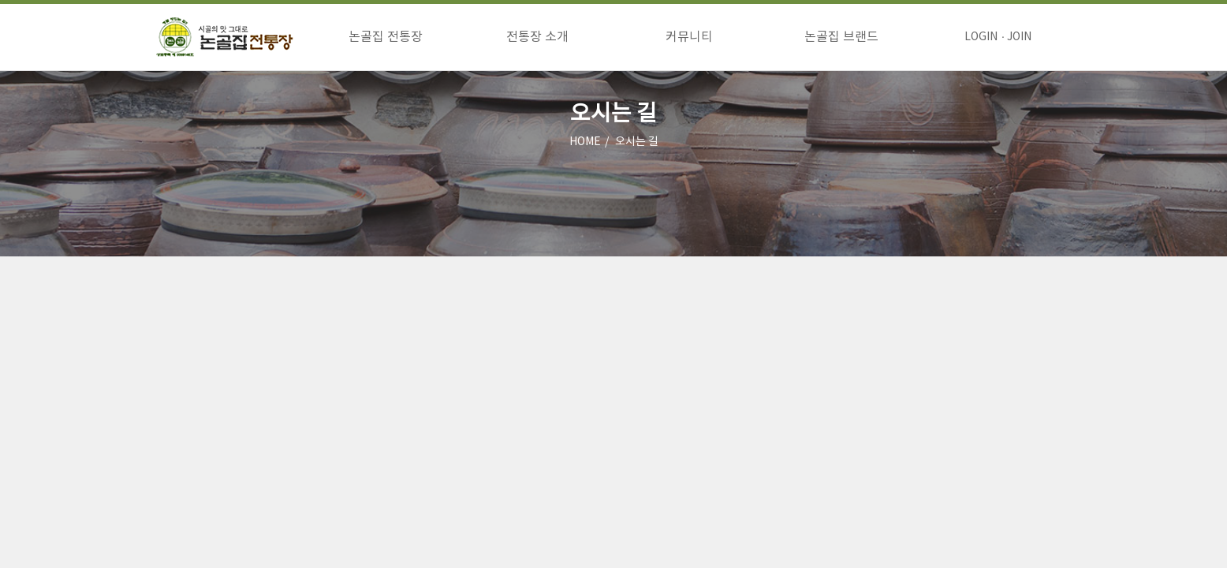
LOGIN (981, 37)
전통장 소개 (537, 37)
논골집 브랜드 (841, 37)
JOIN (1019, 37)
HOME (585, 142)
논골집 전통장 (386, 37)
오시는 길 (636, 142)
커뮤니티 (689, 37)
